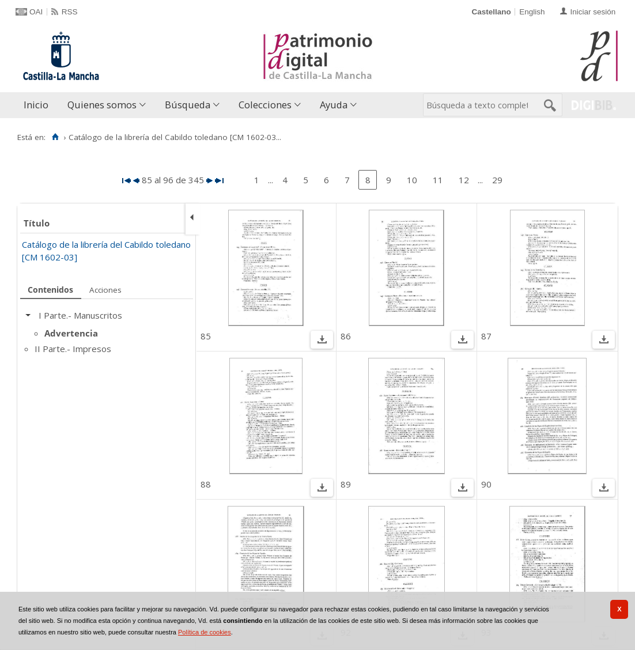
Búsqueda (187, 104)
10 (412, 180)
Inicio (36, 104)
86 (346, 336)
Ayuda (333, 104)
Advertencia (71, 333)
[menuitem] (38, 105)
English (532, 11)
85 (206, 336)
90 (486, 484)
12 (464, 180)
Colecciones (265, 104)
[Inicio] (55, 137)
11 (438, 180)
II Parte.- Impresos (73, 348)
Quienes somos (102, 104)
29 (497, 180)
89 (346, 484)
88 (206, 484)
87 (486, 336)
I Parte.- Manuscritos (80, 315)
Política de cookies (204, 632)
